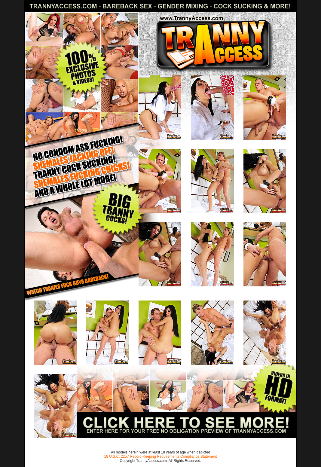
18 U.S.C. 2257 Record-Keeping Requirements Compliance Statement (160, 456)
